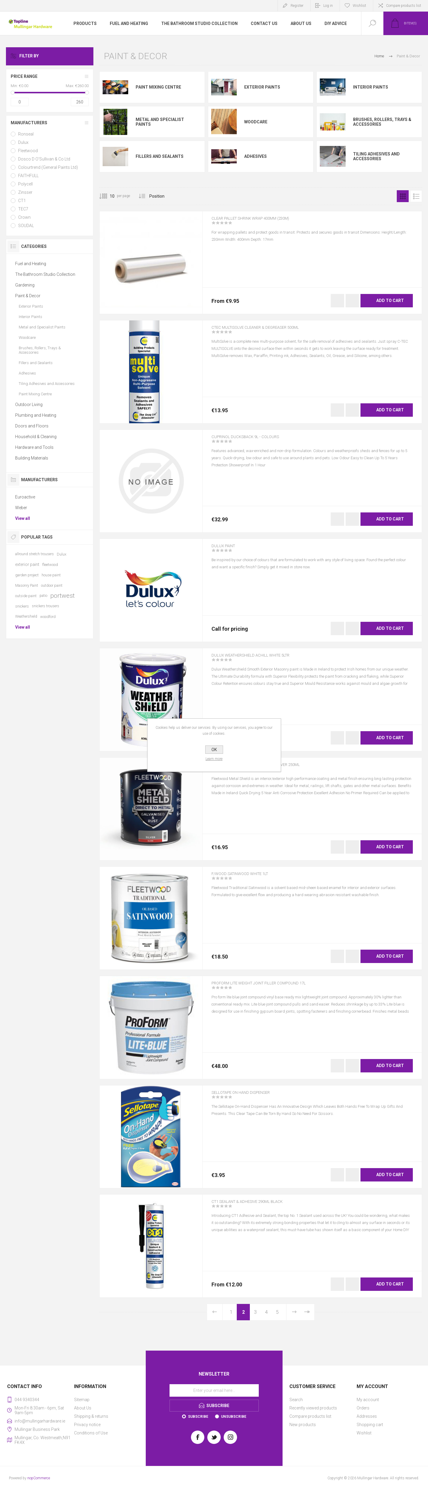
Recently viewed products (313, 1408)
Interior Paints (370, 87)
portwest (62, 595)
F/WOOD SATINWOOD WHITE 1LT (248, 877)
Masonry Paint (26, 585)
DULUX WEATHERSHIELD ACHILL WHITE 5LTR (261, 659)
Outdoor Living (29, 404)
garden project (27, 575)
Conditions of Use (91, 1433)
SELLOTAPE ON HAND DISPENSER (248, 1096)
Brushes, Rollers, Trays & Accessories (382, 122)
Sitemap (82, 1399)
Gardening (25, 285)
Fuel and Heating (30, 263)
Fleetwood (28, 150)
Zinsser (25, 192)
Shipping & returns (91, 1416)
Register (297, 6)
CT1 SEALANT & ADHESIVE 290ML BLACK (257, 1205)
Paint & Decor (27, 295)
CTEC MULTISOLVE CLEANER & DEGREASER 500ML (267, 331)
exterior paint (27, 564)
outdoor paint (51, 585)
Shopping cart (370, 1424)
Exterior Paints (262, 87)
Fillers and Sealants (160, 156)
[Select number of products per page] (107, 196)
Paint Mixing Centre (158, 87)
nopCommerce (38, 1478)
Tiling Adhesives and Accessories (376, 156)
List (416, 196)
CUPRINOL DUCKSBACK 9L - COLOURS (254, 440)
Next (294, 1312)
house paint (51, 575)
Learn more (214, 759)
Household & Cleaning (36, 436)
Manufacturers (29, 122)
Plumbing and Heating (35, 415)
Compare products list (403, 6)
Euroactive (25, 497)
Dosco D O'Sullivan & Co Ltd (44, 159)
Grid (403, 196)
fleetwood (50, 564)
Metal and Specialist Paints (160, 122)
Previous (215, 1312)
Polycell (25, 184)
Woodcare (255, 121)
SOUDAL (26, 225)
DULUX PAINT (226, 550)
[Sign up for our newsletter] (214, 1390)
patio (43, 596)
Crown (24, 217)
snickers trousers (45, 606)
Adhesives (255, 156)
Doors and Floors (31, 426)
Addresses (367, 1416)
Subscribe (198, 1417)
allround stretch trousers (34, 554)
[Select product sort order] (161, 196)
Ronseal (26, 134)
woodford (48, 616)
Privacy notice (87, 1424)
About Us (82, 1408)
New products (302, 1424)
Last (306, 1312)
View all (22, 518)
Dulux (23, 142)
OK (214, 749)
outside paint (26, 596)
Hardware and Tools (34, 447)
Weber (21, 507)
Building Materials (31, 458)
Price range (24, 76)
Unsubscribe (233, 1417)
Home (379, 56)
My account (368, 1399)
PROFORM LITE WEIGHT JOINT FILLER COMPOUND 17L (272, 987)
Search (296, 1399)
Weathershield (26, 616)
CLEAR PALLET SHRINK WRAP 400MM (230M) (261, 222)
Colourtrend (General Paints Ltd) (48, 167)
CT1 (22, 200)
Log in (328, 6)
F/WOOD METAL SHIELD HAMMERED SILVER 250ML (267, 768)
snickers (22, 606)
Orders (363, 1408)
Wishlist (364, 1433)
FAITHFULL (28, 175)
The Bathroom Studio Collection (45, 274)
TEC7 (23, 209)
